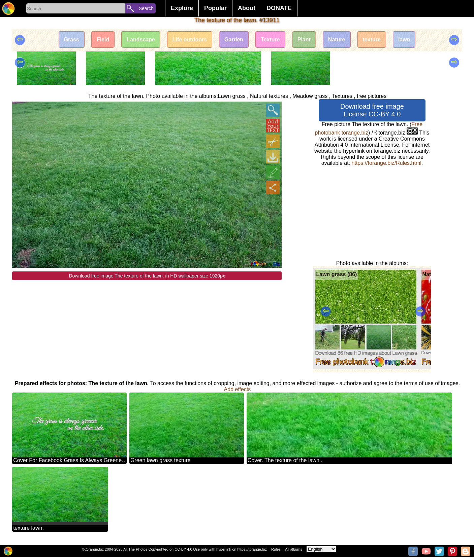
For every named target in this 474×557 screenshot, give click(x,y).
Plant (304, 39)
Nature (336, 39)
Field (103, 39)
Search (146, 8)
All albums (293, 549)
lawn (404, 39)
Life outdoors (189, 39)
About (246, 8)
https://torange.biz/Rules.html (386, 163)
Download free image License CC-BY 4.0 (372, 110)
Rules (276, 549)
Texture (270, 39)
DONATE (279, 8)
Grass (71, 39)
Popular (215, 8)
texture (372, 39)
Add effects (237, 389)
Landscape (141, 39)
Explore (182, 8)
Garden (233, 39)
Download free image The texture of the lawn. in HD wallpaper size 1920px (147, 275)
